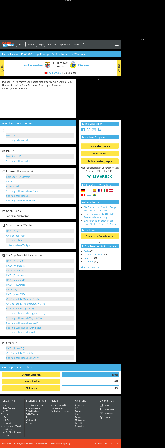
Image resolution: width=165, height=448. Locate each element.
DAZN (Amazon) (14, 260)
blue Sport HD (13, 156)
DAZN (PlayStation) (16, 284)
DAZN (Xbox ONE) (15, 294)
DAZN (9, 181)
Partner (78, 411)
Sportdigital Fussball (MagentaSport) (25, 313)
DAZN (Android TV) (16, 265)
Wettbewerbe (31, 420)
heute (3, 405)
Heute (31, 44)
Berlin (87, 251)
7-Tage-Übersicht (8, 408)
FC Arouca (31, 388)
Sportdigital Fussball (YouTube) (22, 191)
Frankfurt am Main (93, 254)
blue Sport (11, 135)
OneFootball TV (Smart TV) (20, 353)
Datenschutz (41, 443)
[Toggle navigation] (117, 44)
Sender (29, 423)
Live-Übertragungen (34, 405)
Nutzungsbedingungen (23, 443)
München (89, 261)
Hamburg (89, 258)
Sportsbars (65, 44)
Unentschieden (31, 381)
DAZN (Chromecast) (16, 275)
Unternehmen (81, 405)
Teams (28, 417)
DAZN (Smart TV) (15, 348)
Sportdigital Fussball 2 (18, 195)
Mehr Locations (90, 267)
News (76, 44)
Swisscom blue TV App (18, 245)
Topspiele (5, 414)
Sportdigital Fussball (17, 140)
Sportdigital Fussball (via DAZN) (22, 322)
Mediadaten (80, 420)
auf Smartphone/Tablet (11, 426)
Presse (78, 417)
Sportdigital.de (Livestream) (21, 200)
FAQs (77, 408)
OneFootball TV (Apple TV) (20, 308)
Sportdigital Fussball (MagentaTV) (24, 318)
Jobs (77, 414)
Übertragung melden (59, 405)
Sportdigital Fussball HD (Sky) (21, 332)
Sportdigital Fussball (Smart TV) (22, 357)
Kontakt (78, 423)
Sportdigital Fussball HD (19, 161)
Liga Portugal (54, 72)
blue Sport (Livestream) (18, 176)
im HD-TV (5, 420)
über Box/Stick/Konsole (11, 432)
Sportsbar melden (58, 408)
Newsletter (79, 426)
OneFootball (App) (15, 235)
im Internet (6, 423)
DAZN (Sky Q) (13, 289)
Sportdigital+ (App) (16, 240)
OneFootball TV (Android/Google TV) (25, 303)
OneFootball (12, 186)
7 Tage (40, 44)
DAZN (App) (12, 230)
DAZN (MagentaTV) (16, 280)
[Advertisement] (68, 20)
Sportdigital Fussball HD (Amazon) (24, 327)
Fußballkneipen (32, 411)
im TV (3, 417)
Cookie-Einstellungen (58, 443)
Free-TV (20, 44)
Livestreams (100, 153)
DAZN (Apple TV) (15, 270)
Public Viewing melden (60, 411)
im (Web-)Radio (7, 429)
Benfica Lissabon (31, 374)
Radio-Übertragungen (100, 161)
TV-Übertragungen (99, 146)
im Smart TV (6, 435)
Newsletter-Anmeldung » (100, 236)
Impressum (6, 443)
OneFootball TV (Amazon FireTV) (23, 299)
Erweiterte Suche (33, 408)
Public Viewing (32, 414)
